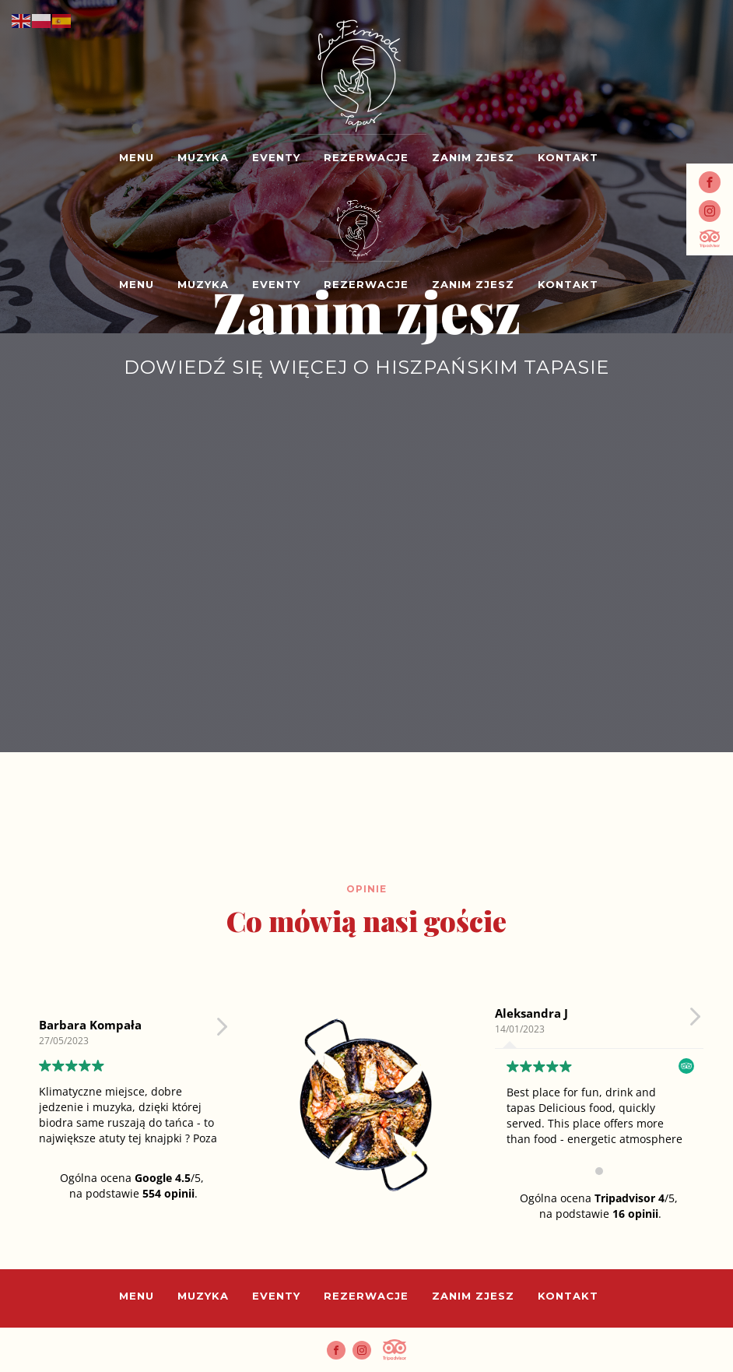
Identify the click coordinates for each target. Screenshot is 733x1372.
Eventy (276, 158)
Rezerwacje (366, 158)
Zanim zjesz (473, 158)
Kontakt (568, 158)
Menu (136, 158)
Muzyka (203, 158)
